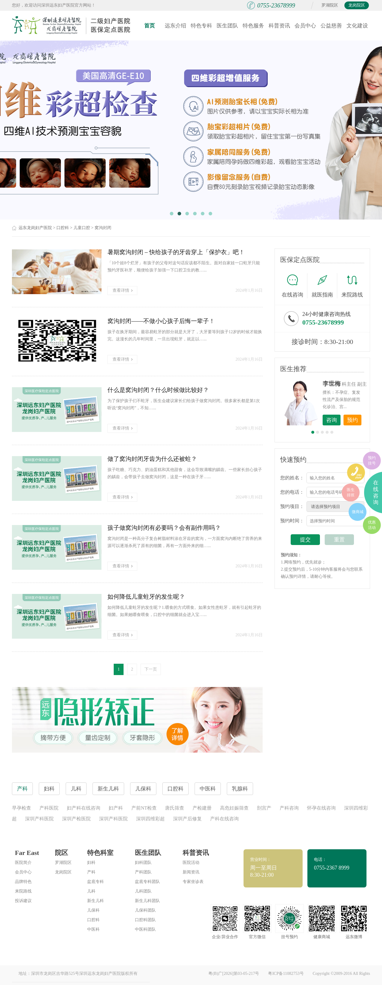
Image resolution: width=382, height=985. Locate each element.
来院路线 (352, 286)
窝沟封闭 (103, 228)
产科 (91, 872)
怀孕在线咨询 (321, 807)
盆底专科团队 (147, 881)
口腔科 (62, 228)
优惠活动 (372, 525)
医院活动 (191, 862)
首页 (149, 26)
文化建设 (357, 26)
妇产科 (116, 807)
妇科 (91, 862)
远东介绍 (175, 26)
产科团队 (143, 872)
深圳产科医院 (39, 818)
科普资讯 (279, 26)
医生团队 (227, 26)
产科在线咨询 (224, 818)
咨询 (331, 420)
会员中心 (305, 26)
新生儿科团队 (147, 900)
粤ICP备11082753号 (286, 973)
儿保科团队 (145, 910)
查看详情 (123, 290)
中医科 (93, 929)
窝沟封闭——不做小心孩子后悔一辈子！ (161, 321)
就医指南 (324, 285)
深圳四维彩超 (150, 818)
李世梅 (332, 383)
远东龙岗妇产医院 (35, 228)
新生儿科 (95, 900)
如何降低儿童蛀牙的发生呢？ (146, 596)
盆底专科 (95, 881)
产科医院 (48, 807)
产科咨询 (289, 807)
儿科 (91, 891)
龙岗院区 (356, 5)
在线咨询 (294, 285)
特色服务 (253, 26)
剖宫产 (264, 807)
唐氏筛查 (174, 807)
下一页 (150, 669)
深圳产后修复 (187, 818)
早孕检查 (21, 807)
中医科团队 (145, 929)
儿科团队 (143, 891)
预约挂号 (372, 460)
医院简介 (23, 862)
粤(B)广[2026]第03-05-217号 (233, 973)
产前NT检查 (144, 807)
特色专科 (201, 26)
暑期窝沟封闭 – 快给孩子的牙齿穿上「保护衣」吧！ (176, 252)
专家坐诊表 (193, 881)
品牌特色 (23, 881)
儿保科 (93, 910)
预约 (352, 420)
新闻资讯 (191, 872)
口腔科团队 (145, 920)
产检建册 (202, 807)
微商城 (357, 512)
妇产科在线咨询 (83, 807)
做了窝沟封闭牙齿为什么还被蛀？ (152, 459)
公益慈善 (331, 26)
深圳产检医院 (76, 818)
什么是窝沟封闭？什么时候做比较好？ (158, 390)
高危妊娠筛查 (234, 807)
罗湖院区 (329, 5)
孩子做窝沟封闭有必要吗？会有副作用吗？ (164, 527)
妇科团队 (143, 862)
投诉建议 (23, 900)
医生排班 (351, 492)
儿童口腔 (81, 228)
